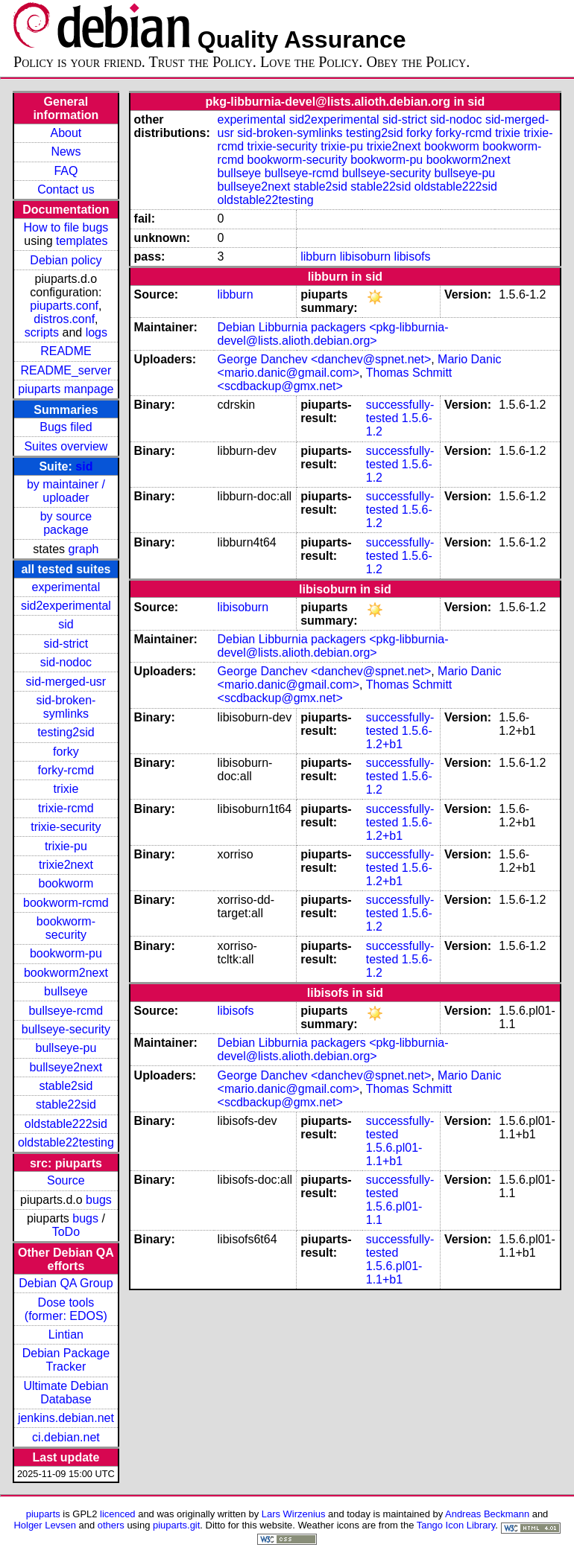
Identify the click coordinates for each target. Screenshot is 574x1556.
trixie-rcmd (66, 808)
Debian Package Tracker (66, 1360)
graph (84, 549)
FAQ (66, 171)
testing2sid (66, 732)
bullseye (66, 991)
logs (96, 332)
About (65, 133)
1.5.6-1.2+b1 (399, 737)
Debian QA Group (66, 1283)
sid (83, 466)
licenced (118, 1514)
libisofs (412, 256)
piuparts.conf (64, 305)
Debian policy (65, 260)
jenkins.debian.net (66, 1418)
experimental (66, 587)
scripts (42, 332)
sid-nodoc (66, 662)
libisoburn (365, 256)
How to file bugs (65, 227)
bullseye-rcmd (66, 1010)
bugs (99, 1199)
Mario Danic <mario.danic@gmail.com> (360, 366)
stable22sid (66, 1104)
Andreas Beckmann (487, 1514)
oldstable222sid (66, 1123)
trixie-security (66, 826)
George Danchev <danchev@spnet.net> (325, 359)
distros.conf (64, 319)
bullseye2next (65, 1067)
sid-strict (66, 643)
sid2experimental (66, 605)
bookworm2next (66, 972)
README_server (65, 370)
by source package (66, 523)
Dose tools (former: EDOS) (66, 1309)
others (111, 1525)
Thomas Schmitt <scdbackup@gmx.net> (335, 379)
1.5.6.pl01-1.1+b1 (394, 1154)
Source (66, 1180)
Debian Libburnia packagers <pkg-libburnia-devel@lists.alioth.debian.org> (333, 334)
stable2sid (65, 1086)
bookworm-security (66, 928)
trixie (66, 788)
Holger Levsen (44, 1525)
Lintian (65, 1334)
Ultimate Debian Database (65, 1393)
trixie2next (66, 864)
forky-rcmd (66, 770)
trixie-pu (66, 846)
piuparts (43, 1514)
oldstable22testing (66, 1142)
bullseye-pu (65, 1048)
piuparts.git (176, 1525)
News (66, 151)
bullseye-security (66, 1029)
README (65, 351)
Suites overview (65, 446)
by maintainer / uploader (66, 491)
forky (66, 751)
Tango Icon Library (456, 1525)
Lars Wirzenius (294, 1514)
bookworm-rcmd (66, 902)
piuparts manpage (65, 389)
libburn (318, 256)
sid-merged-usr (66, 681)
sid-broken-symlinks (65, 707)
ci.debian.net (66, 1437)
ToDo (66, 1231)
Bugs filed (66, 427)
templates (81, 241)
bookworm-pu (66, 953)
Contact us (65, 189)
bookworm (65, 883)
